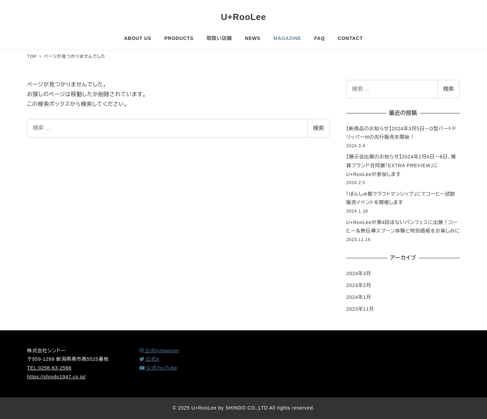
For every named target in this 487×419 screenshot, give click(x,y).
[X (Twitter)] (149, 359)
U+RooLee (243, 17)
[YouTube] (158, 368)
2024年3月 (358, 273)
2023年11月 (360, 309)
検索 (318, 128)
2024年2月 (358, 285)
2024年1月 (358, 297)
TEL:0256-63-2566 (49, 368)
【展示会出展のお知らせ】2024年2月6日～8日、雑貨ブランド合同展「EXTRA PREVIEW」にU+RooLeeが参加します (401, 165)
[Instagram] (159, 350)
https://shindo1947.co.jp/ (56, 376)
